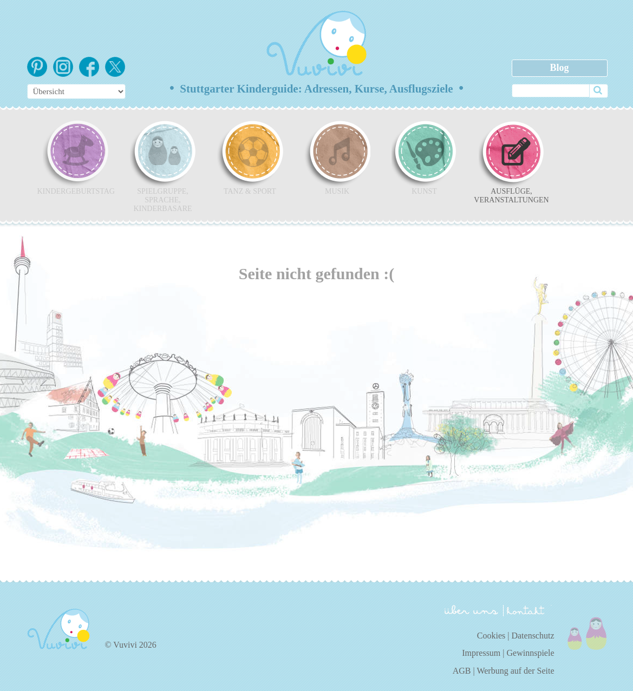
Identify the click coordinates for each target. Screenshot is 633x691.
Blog (559, 67)
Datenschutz (532, 635)
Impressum (481, 652)
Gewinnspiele (530, 652)
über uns (471, 610)
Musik (337, 157)
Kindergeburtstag (75, 157)
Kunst (424, 157)
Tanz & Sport (250, 157)
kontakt (527, 610)
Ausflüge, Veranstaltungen (511, 162)
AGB (462, 670)
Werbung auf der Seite (515, 670)
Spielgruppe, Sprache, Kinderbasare (163, 166)
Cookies (491, 635)
